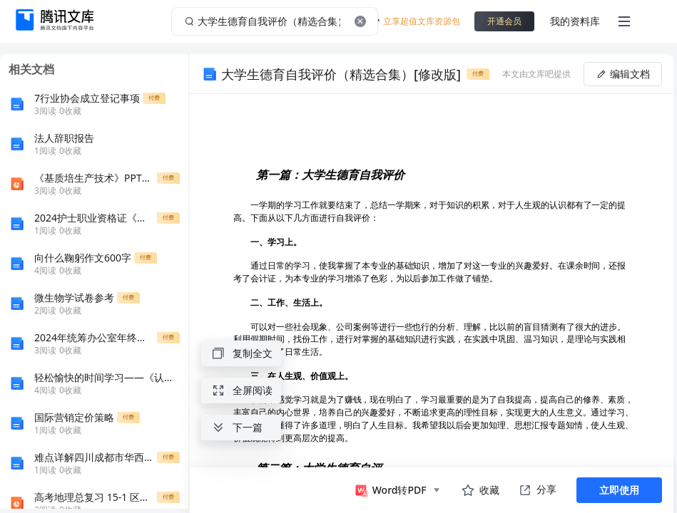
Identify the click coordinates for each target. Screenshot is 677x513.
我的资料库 (575, 21)
